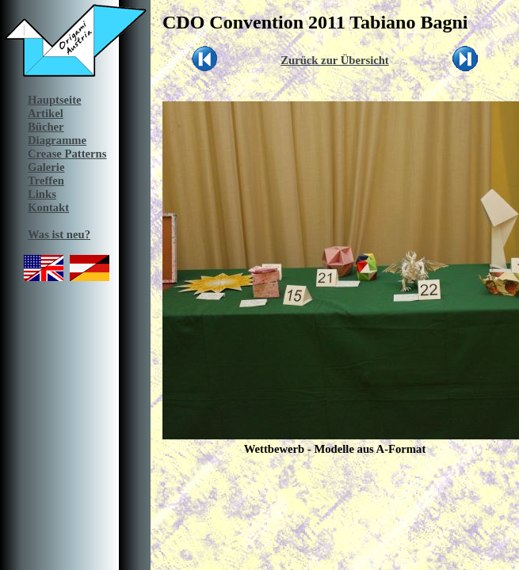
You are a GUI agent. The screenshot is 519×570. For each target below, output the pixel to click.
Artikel (45, 113)
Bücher (46, 126)
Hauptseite (55, 99)
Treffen (46, 180)
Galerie (46, 167)
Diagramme (57, 140)
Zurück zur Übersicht (334, 60)
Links (42, 194)
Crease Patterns (67, 153)
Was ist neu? (59, 234)
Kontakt (48, 207)
